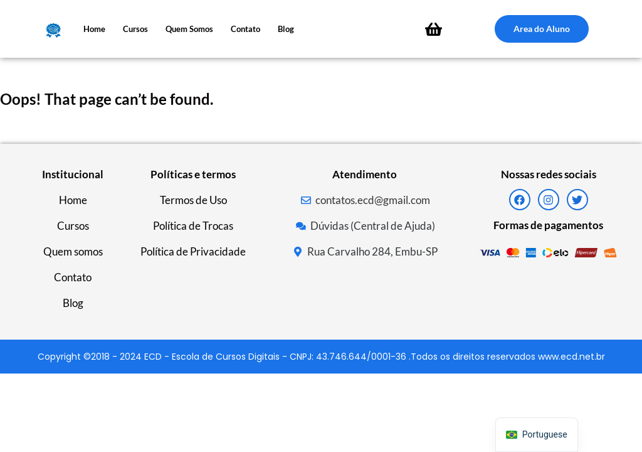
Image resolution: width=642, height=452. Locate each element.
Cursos (135, 29)
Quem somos (189, 29)
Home (94, 29)
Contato (245, 29)
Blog (286, 29)
